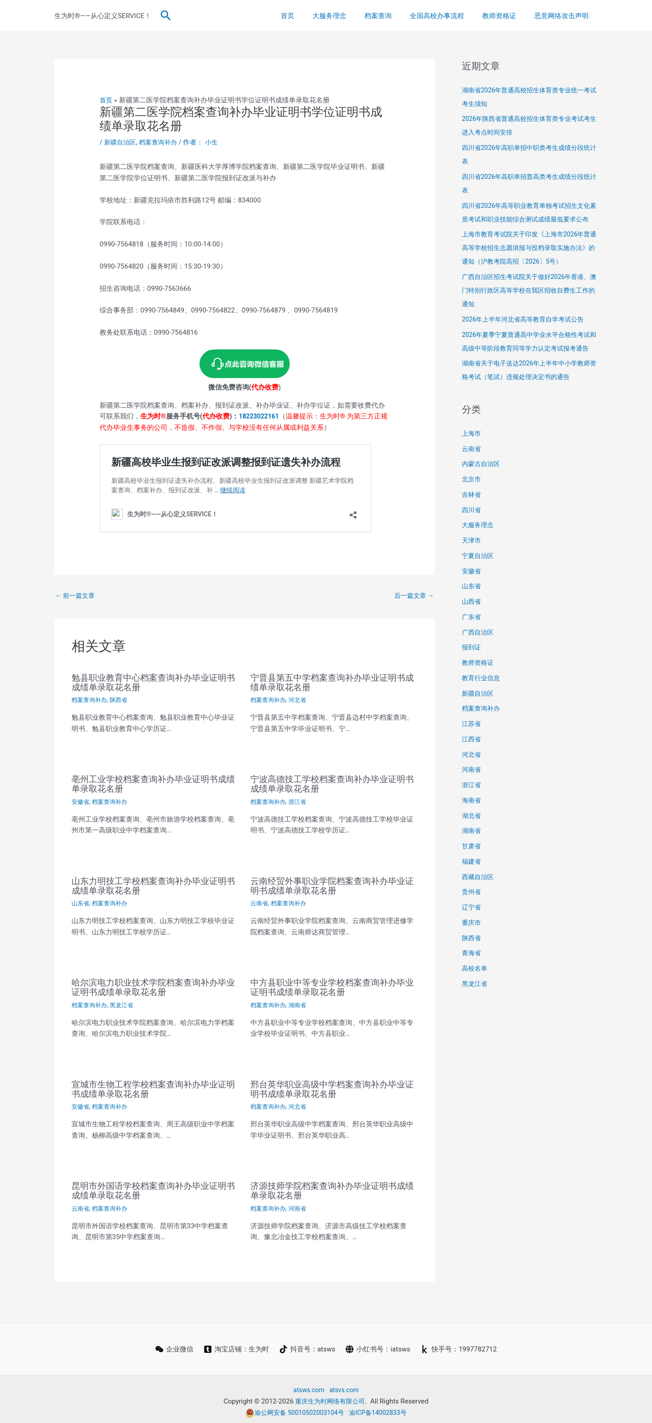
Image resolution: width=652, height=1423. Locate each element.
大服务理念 (350, 16)
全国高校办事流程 (448, 16)
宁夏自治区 (479, 583)
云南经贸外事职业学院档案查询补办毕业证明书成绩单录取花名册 (331, 884)
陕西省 (121, 700)
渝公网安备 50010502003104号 (292, 1408)
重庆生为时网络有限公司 (330, 1397)
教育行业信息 (482, 705)
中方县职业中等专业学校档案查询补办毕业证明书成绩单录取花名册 (331, 985)
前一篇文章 (76, 595)
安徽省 (81, 800)
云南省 (259, 901)
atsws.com (307, 1386)
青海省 (472, 980)
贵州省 (472, 919)
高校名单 (475, 995)
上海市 (472, 461)
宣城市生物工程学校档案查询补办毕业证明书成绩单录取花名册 (153, 1086)
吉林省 (472, 522)
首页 (312, 16)
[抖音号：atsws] (307, 1345)
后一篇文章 (412, 595)
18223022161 (260, 416)
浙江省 (300, 800)
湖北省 (472, 843)
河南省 (300, 1204)
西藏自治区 (479, 904)
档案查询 (394, 16)
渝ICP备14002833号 (381, 1408)
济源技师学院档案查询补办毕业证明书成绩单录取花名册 (331, 1187)
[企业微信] (173, 1345)
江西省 (472, 766)
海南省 (472, 827)
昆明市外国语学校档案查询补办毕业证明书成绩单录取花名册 (153, 1187)
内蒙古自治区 (482, 491)
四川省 (472, 537)
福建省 (472, 889)
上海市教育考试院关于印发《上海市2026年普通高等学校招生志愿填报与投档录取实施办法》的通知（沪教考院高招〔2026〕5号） (530, 261)
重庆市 (472, 950)
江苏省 (472, 751)
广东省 (472, 644)
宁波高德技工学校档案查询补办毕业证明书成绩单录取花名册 (331, 783)
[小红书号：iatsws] (378, 1345)
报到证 (472, 674)
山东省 (81, 901)
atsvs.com (345, 1386)
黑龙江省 (125, 1002)
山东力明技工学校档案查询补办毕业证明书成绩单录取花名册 (153, 884)
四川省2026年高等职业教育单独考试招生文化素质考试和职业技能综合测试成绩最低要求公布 (530, 219)
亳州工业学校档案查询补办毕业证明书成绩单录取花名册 (153, 783)
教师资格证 (506, 16)
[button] (166, 16)
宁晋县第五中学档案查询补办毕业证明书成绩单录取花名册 (331, 683)
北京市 (472, 506)
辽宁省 (472, 934)
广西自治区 (479, 659)
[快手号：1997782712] (459, 1345)
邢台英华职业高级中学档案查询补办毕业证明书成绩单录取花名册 (331, 1086)
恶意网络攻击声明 (564, 16)
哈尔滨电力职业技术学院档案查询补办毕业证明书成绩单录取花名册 (153, 985)
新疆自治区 (121, 142)
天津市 (472, 567)
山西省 (472, 629)
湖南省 (300, 1002)
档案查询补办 (161, 142)
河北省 (300, 700)
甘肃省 (472, 873)
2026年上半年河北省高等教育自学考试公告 (527, 333)
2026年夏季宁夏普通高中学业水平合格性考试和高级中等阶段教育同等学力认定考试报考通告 (530, 362)
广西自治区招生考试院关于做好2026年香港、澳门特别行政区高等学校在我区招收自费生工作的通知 (530, 304)
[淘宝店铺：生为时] (236, 1345)
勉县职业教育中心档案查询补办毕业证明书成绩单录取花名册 (153, 683)
